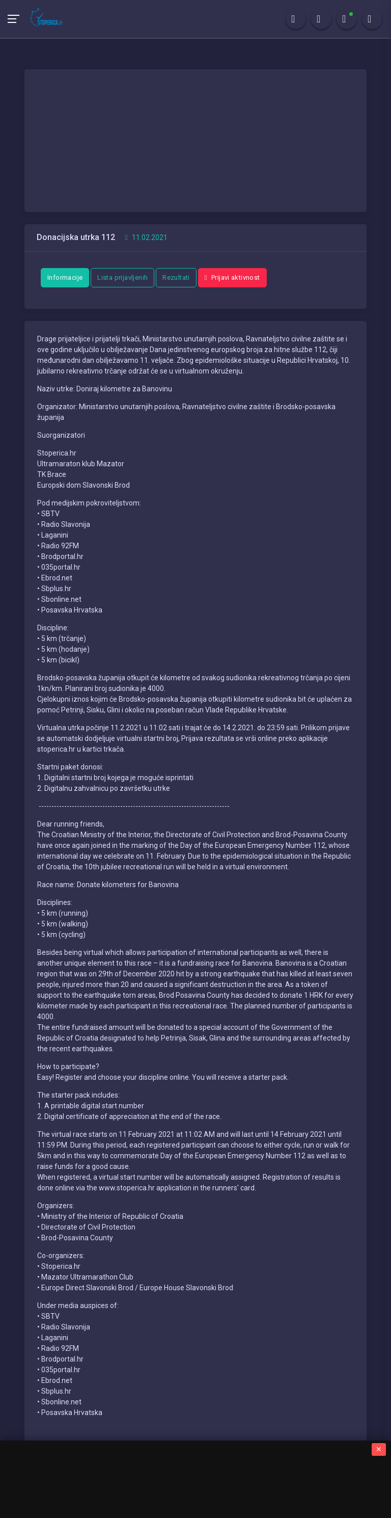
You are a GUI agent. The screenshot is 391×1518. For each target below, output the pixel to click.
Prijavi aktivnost (232, 277)
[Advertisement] (195, 140)
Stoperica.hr (135, 1470)
